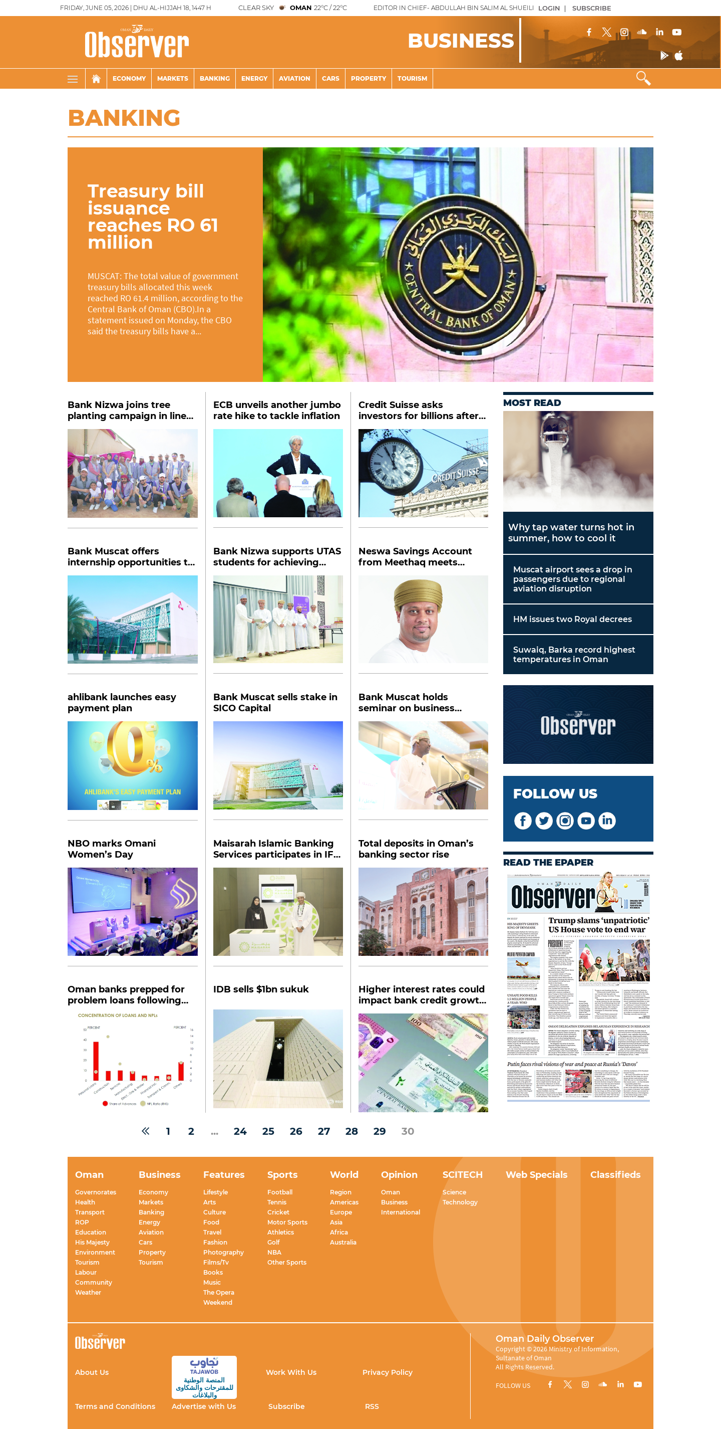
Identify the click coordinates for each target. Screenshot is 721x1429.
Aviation (294, 78)
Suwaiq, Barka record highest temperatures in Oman (574, 654)
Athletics (280, 1232)
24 (240, 1131)
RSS (372, 1406)
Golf (273, 1242)
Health (85, 1202)
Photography (223, 1252)
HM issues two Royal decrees (572, 619)
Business (394, 1202)
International (400, 1212)
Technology (460, 1202)
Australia (343, 1242)
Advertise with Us (204, 1406)
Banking (215, 78)
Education (90, 1232)
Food (211, 1222)
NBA (274, 1252)
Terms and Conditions (115, 1406)
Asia (336, 1222)
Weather (88, 1292)
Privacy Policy (388, 1372)
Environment (95, 1252)
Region (340, 1192)
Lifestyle (215, 1192)
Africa (339, 1232)
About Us (92, 1372)
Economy (129, 78)
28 (351, 1131)
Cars (330, 78)
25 (268, 1131)
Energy (254, 78)
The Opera (218, 1292)
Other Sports (286, 1262)
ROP (82, 1222)
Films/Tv (216, 1262)
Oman (390, 1192)
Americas (344, 1202)
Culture (214, 1212)
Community (93, 1282)
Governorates (95, 1192)
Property (368, 78)
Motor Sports (287, 1222)
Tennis (276, 1202)
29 (380, 1131)
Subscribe (286, 1406)
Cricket (278, 1212)
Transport (90, 1212)
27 (324, 1131)
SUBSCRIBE (591, 8)
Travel (212, 1232)
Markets (172, 78)
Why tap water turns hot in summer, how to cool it (571, 533)
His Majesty (92, 1242)
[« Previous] (145, 1131)
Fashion (215, 1242)
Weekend (217, 1302)
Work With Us (291, 1372)
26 (296, 1131)
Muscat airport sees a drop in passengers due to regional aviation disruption (572, 579)
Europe (341, 1212)
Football (279, 1192)
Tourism (412, 78)
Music (212, 1282)
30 (408, 1131)
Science (454, 1192)
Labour (86, 1272)
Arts (209, 1202)
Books (213, 1272)
